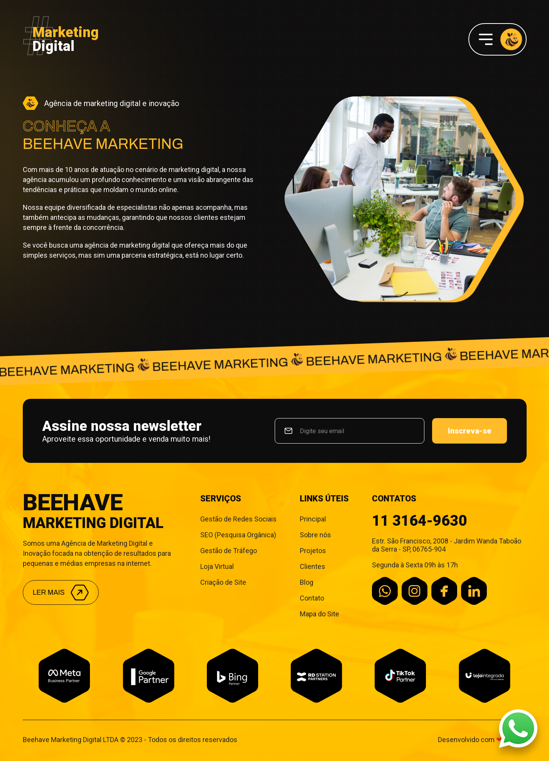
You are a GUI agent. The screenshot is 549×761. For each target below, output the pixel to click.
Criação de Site (223, 582)
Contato (312, 598)
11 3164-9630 (419, 520)
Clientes (312, 566)
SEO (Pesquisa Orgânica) (238, 535)
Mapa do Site (319, 614)
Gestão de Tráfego (228, 551)
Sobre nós (315, 535)
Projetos (313, 551)
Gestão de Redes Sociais (238, 519)
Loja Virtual (217, 566)
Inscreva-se (470, 430)
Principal (313, 519)
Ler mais (61, 592)
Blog (306, 582)
